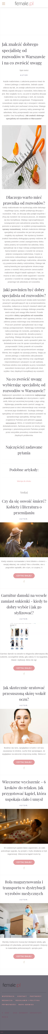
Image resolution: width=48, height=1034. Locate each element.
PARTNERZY (36, 996)
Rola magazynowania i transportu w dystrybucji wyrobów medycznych (24, 887)
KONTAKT (22, 996)
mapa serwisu (26, 1004)
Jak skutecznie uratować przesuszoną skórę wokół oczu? (24, 693)
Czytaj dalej (24, 576)
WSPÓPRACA (8, 996)
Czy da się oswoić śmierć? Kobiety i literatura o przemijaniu (24, 506)
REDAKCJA (7, 1000)
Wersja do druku (24, 481)
